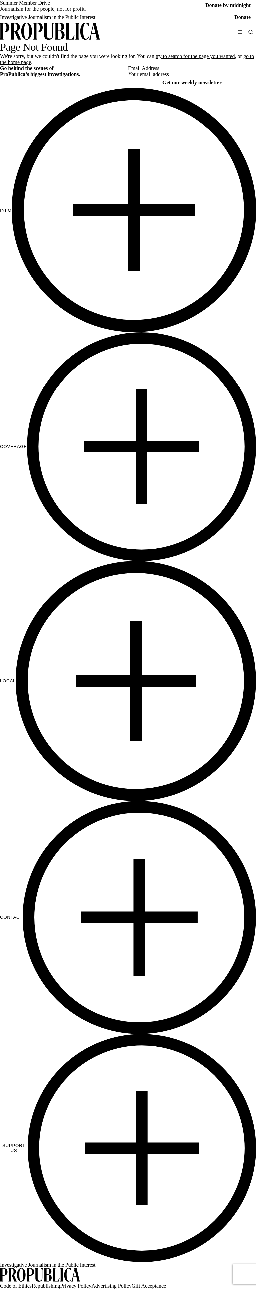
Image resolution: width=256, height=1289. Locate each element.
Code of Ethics (16, 1286)
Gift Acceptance (149, 1286)
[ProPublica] (50, 32)
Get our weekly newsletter (192, 82)
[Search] (250, 32)
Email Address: (144, 68)
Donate (242, 17)
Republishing (46, 1286)
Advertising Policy (111, 1286)
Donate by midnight (228, 5)
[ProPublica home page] (40, 1275)
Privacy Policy (75, 1286)
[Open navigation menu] (240, 32)
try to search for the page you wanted (195, 56)
